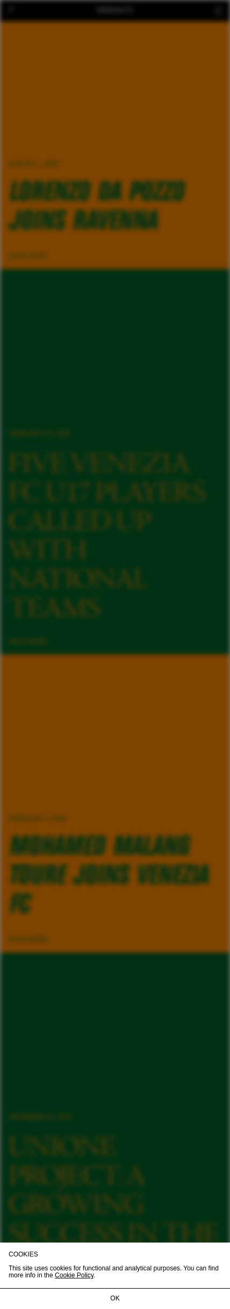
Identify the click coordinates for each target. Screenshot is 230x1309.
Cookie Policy (74, 1275)
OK (114, 1298)
